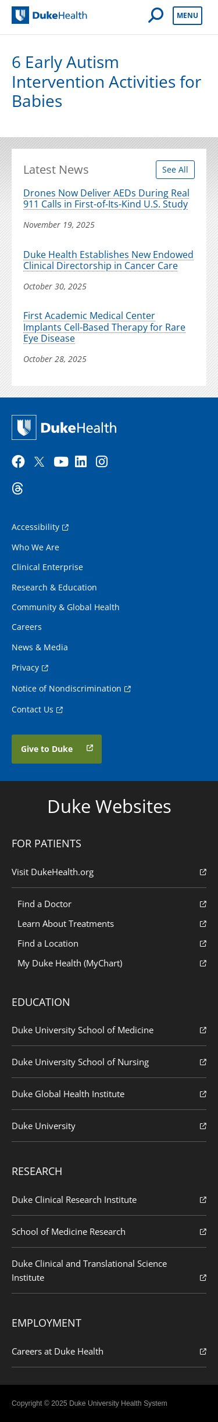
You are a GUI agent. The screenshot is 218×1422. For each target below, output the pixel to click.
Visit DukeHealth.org (109, 871)
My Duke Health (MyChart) (111, 962)
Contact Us (32, 709)
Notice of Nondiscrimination (66, 688)
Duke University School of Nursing (109, 1061)
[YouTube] (62, 462)
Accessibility (35, 526)
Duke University (109, 1125)
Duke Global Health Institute (109, 1093)
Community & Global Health (66, 607)
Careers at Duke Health (109, 1350)
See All (175, 169)
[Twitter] (42, 462)
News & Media (40, 647)
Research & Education (54, 587)
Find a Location (111, 943)
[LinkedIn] (84, 462)
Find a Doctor (111, 903)
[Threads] (21, 488)
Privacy (25, 667)
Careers (27, 626)
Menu (187, 15)
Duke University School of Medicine (109, 1029)
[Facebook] (21, 462)
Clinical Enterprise (47, 566)
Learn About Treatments (111, 923)
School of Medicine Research (109, 1231)
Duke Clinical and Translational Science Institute (109, 1271)
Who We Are (35, 547)
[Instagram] (105, 462)
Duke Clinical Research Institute (109, 1199)
